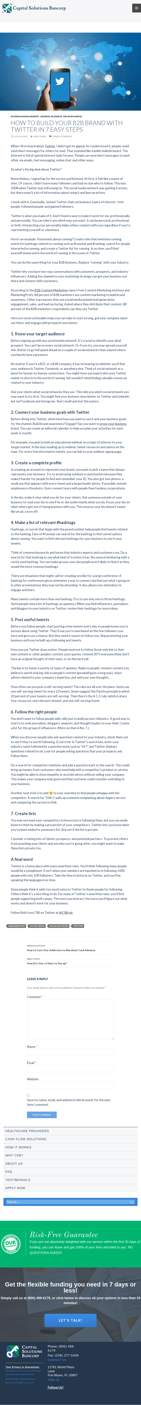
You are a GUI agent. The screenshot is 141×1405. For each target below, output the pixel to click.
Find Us (53, 1380)
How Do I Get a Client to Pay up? (70, 961)
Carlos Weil (40, 136)
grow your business (113, 424)
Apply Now (15, 1188)
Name (32, 1047)
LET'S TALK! (70, 1320)
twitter (78, 926)
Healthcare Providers (27, 1131)
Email (31, 1063)
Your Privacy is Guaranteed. (23, 1367)
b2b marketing (17, 926)
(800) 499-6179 (39, 1298)
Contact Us (57, 1360)
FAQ (8, 1171)
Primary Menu (136, 8)
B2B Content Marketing (51, 290)
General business (51, 116)
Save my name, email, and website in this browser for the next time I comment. (68, 1102)
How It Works (18, 1147)
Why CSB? (14, 1155)
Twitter (50, 146)
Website (33, 1079)
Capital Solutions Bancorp (39, 8)
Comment (35, 997)
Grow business (72, 116)
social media (37, 926)
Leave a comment (62, 136)
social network (59, 926)
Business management (25, 116)
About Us (14, 1163)
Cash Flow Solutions (25, 1139)
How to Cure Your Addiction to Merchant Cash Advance (70, 948)
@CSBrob (66, 913)
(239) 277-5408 (67, 1355)
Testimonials (17, 1180)
